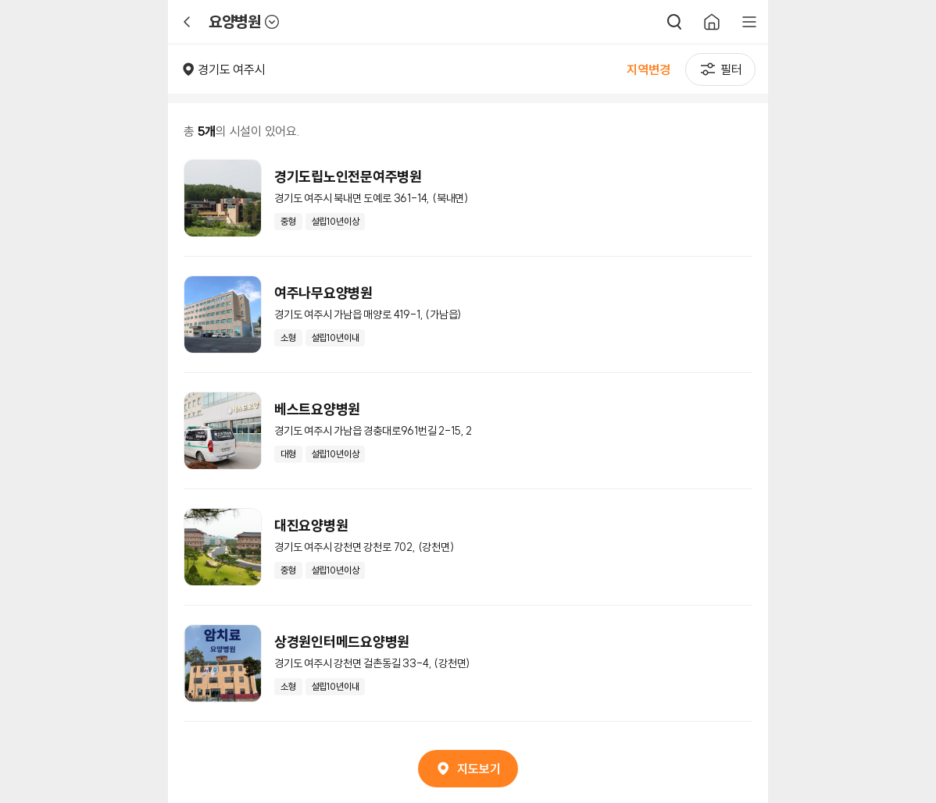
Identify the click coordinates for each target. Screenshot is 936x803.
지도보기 (467, 768)
